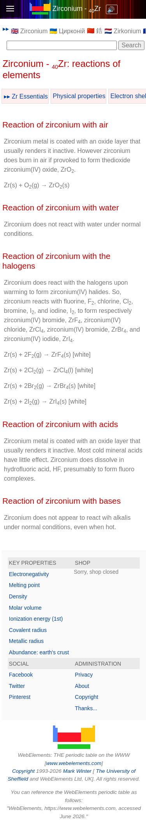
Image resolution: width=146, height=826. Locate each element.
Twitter (17, 686)
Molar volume (25, 608)
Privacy (84, 675)
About (82, 686)
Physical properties (79, 96)
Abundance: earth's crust (39, 652)
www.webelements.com (73, 763)
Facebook (21, 675)
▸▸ (6, 28)
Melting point (24, 585)
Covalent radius (28, 630)
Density (18, 596)
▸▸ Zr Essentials (26, 96)
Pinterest (19, 697)
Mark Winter (77, 771)
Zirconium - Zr (77, 9)
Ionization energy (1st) (36, 619)
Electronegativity (29, 574)
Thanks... (86, 708)
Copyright (86, 697)
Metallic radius (26, 641)
